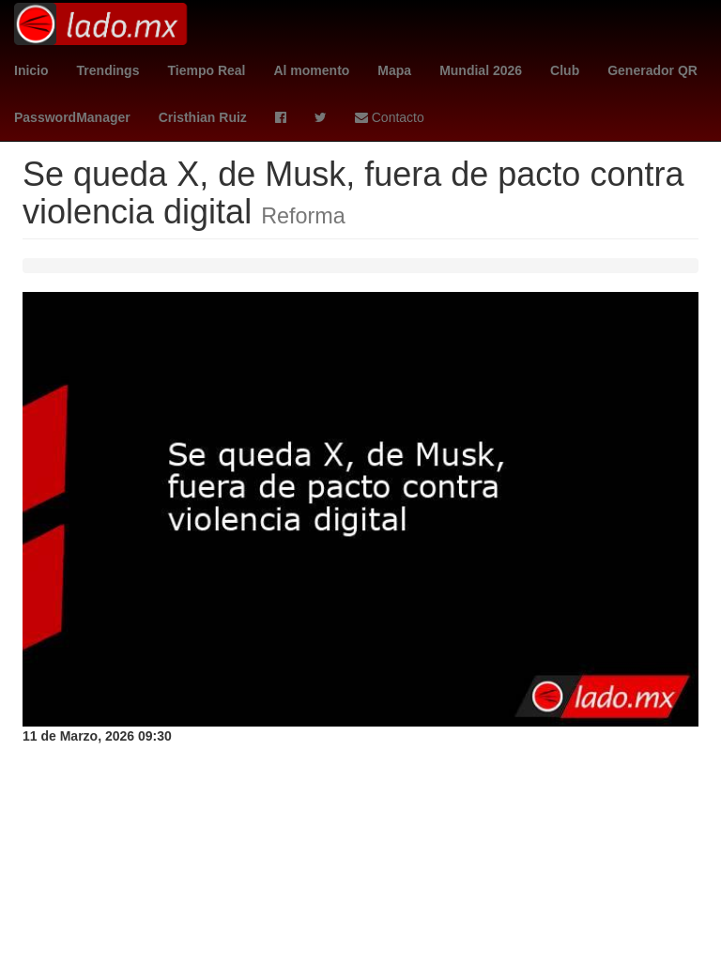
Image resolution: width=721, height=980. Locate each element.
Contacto (389, 117)
